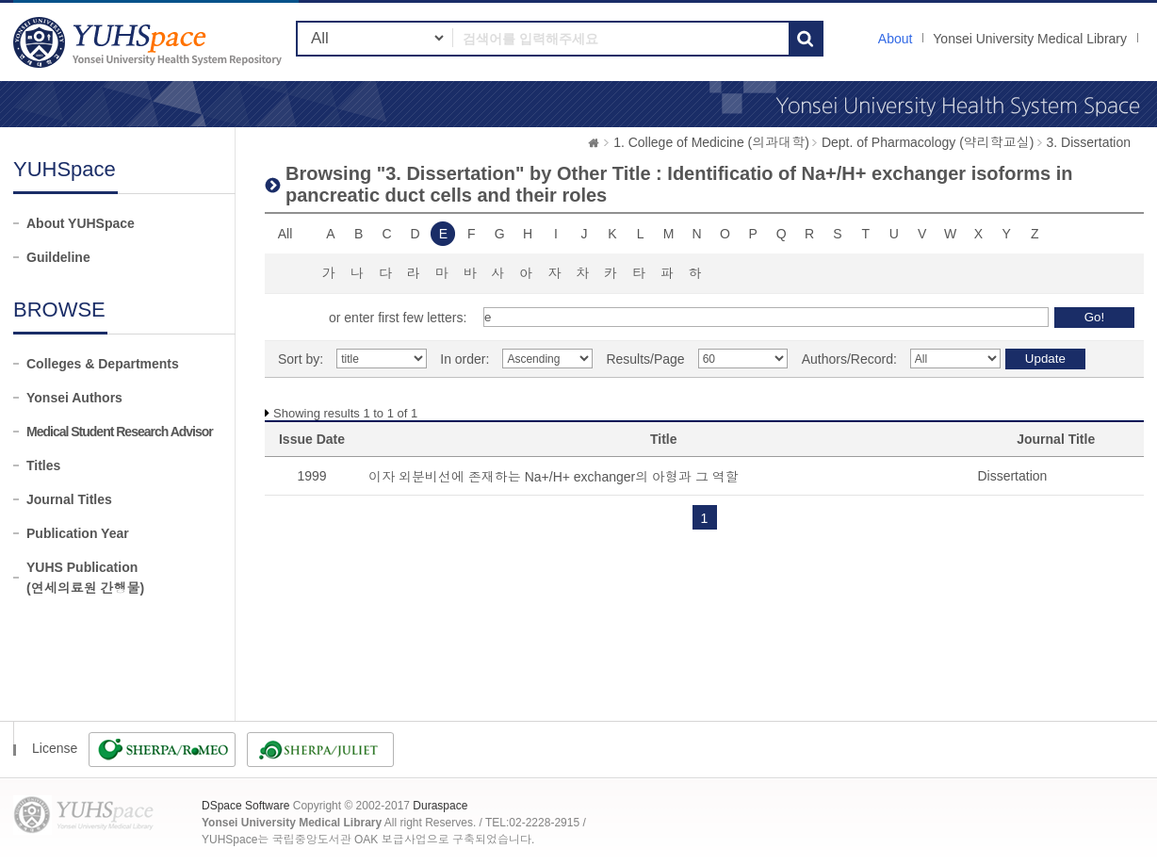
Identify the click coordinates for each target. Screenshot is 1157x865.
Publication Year (77, 533)
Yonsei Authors (74, 397)
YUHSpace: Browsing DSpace (149, 42)
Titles (43, 465)
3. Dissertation (1089, 142)
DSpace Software (245, 805)
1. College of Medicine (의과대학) (711, 142)
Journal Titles (69, 499)
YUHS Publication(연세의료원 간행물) (85, 578)
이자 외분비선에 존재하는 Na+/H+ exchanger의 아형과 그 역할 (553, 476)
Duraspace (440, 805)
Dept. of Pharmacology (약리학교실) (928, 142)
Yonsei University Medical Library (1030, 38)
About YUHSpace (80, 223)
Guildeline (58, 257)
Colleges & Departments (102, 363)
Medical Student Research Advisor (119, 431)
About (895, 38)
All (285, 233)
